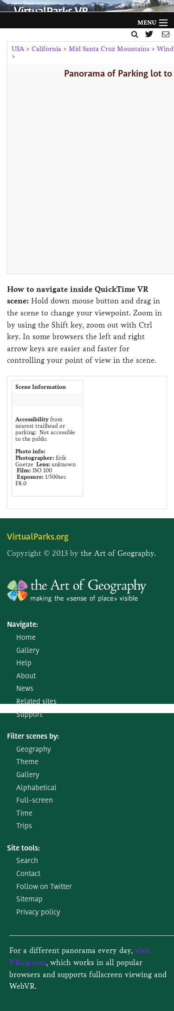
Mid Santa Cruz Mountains (109, 49)
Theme (27, 762)
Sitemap (29, 899)
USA (18, 49)
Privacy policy (38, 912)
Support (29, 715)
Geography (33, 749)
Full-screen (34, 801)
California (46, 49)
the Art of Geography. (118, 553)
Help (24, 663)
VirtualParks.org (37, 538)
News (24, 689)
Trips (24, 826)
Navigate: (22, 625)
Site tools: (23, 848)
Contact (28, 874)
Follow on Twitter (44, 887)
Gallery (27, 651)
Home (26, 638)
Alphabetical (36, 788)
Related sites (36, 702)
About (26, 676)
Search (27, 861)
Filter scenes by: (33, 737)
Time (24, 814)
